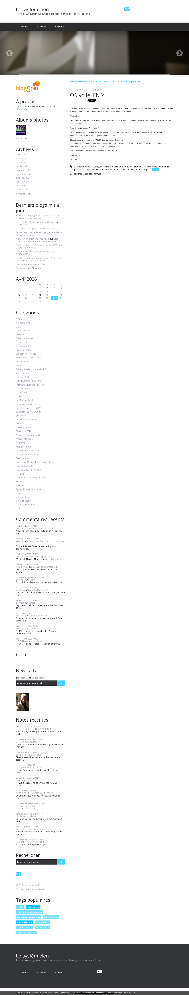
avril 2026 (21, 154)
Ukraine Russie (23, 497)
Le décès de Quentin (26, 806)
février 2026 (22, 162)
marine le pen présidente (29, 912)
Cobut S (20, 589)
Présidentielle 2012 (25, 466)
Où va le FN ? (87, 95)
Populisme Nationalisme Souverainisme (36, 462)
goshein (20, 528)
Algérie (32, 579)
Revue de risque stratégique (30, 829)
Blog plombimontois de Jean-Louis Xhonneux (37, 240)
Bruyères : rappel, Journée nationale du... (36, 215)
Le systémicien (32, 9)
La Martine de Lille (25, 400)
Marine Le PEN (23, 431)
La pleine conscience (26, 816)
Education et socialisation (28, 357)
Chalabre (36, 268)
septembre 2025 (24, 181)
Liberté (53, 228)
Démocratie (22, 342)
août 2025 (21, 185)
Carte (22, 654)
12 (19, 294)
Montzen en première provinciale (32, 238)
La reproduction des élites (29, 767)
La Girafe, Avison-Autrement (39, 217)
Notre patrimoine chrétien (42, 528)
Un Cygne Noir (23, 501)
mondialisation (23, 447)
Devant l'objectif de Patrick (33, 260)
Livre (18, 423)
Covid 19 (20, 334)
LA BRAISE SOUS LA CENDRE (30, 842)
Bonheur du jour (38, 264)
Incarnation (22, 224)
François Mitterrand (38, 589)
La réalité (33, 628)
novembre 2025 (24, 174)
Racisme (20, 474)
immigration (42, 922)
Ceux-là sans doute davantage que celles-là (37, 232)
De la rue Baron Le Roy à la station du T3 (36, 245)
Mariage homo (23, 427)
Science (19, 485)
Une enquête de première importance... (35, 222)
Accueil (24, 26)
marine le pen (24, 922)
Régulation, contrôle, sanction (31, 477)
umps (146, 169)
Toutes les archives (24, 194)
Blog (18, 327)
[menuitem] (24, 27)
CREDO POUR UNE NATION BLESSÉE (34, 793)
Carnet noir (21, 268)
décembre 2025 (23, 170)
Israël (19, 396)
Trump (19, 493)
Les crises (21, 415)
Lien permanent (80, 166)
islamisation (33, 907)
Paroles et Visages (25, 235)
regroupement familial (116, 169)
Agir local (20, 319)
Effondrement (23, 361)
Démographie (23, 346)
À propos (59, 26)
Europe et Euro (23, 365)
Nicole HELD (22, 566)
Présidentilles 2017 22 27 (28, 470)
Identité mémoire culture (28, 381)
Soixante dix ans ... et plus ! (29, 754)
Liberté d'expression (26, 419)
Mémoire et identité (38, 615)
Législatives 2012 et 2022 (28, 408)
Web (18, 508)
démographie (51, 917)
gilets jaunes (22, 373)
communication (23, 330)
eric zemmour (42, 927)
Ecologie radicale (24, 350)
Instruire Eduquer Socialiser (30, 385)
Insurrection (22, 388)
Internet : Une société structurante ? (85, 81)
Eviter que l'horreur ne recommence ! (40, 542)
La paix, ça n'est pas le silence (30, 228)
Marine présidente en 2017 (29, 435)
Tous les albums (23, 138)
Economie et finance (26, 354)
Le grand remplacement (28, 404)
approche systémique (28, 917)
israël (20, 907)
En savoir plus (129, 993)
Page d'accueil (110, 81)
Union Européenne (25, 504)
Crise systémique (24, 338)
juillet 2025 (21, 189)
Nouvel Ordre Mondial (27, 454)
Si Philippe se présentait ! (41, 556)
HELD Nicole (22, 641)
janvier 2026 (22, 166)
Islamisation (22, 392)
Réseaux (20, 481)
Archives (41, 26)
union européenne (26, 932)
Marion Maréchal (24, 439)
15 (40, 294)
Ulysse (32, 602)
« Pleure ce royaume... (26, 741)
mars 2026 (21, 158)
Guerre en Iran (23, 780)
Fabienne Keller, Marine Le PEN (31, 369)
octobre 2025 (22, 178)
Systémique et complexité (28, 489)
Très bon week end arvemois (30, 251)
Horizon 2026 (22, 377)
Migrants (20, 443)
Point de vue (22, 458)
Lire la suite (22, 109)
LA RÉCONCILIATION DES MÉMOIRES (34, 729)
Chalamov (21, 264)
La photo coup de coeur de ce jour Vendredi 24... (40, 258)
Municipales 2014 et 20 (27, 450)
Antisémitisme (23, 323)
